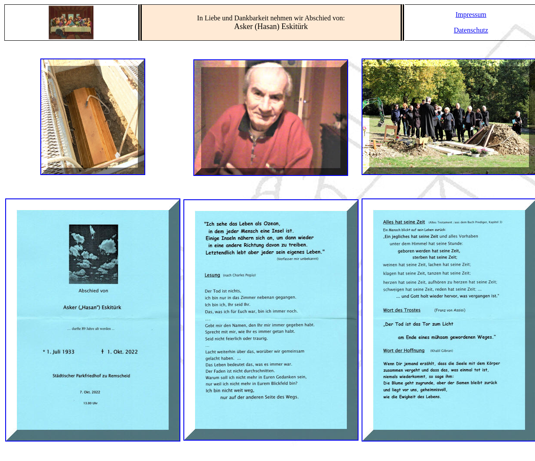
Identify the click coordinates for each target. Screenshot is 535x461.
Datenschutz (471, 30)
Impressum (471, 14)
